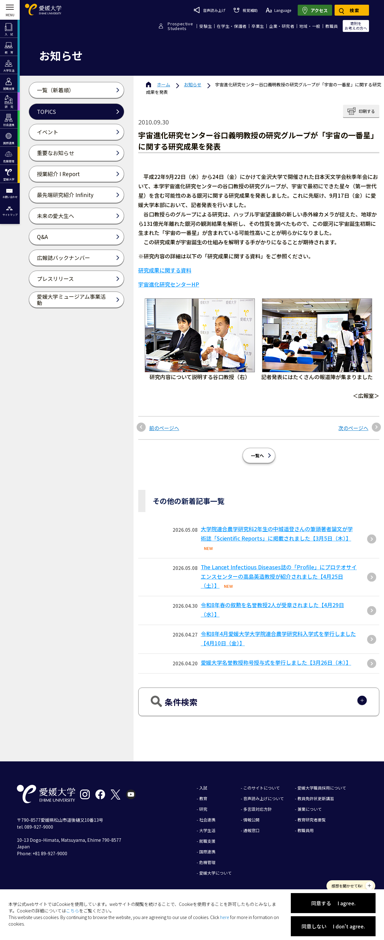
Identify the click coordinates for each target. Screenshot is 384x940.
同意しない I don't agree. (333, 926)
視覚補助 (245, 10)
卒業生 (257, 26)
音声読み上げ (209, 10)
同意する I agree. (333, 903)
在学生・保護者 (232, 26)
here (224, 917)
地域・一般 (310, 26)
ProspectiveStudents (180, 26)
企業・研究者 (282, 26)
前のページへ (164, 427)
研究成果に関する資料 (164, 270)
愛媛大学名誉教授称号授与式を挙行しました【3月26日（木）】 (276, 662)
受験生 (205, 26)
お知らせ (192, 84)
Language (278, 10)
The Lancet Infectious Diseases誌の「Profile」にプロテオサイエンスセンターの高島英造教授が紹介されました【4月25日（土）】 (279, 576)
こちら (72, 910)
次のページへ (353, 427)
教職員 (331, 26)
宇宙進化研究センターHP (168, 284)
